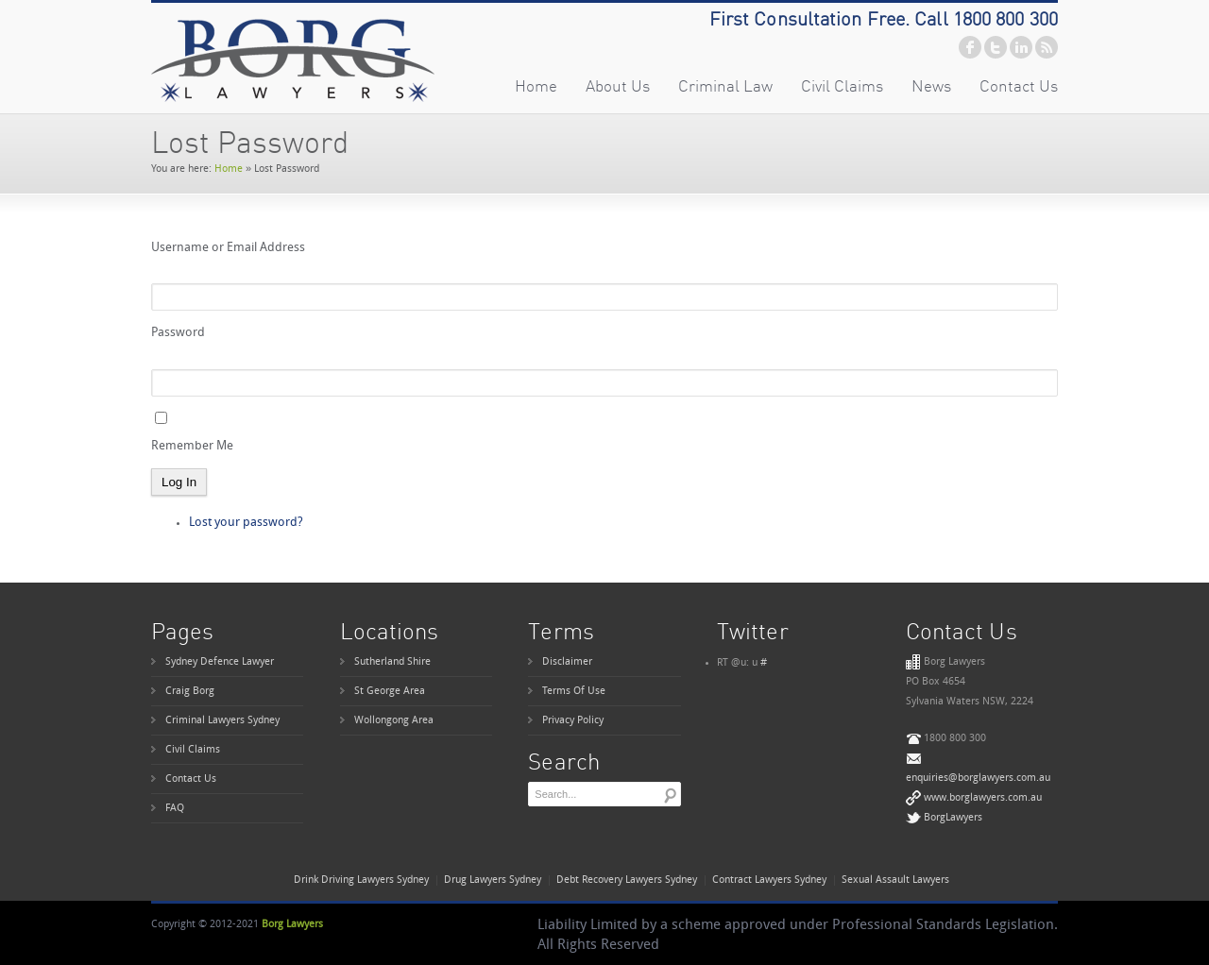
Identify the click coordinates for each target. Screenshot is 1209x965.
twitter (995, 47)
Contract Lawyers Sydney (769, 880)
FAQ (174, 809)
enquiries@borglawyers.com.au (978, 778)
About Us (618, 85)
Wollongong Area (394, 721)
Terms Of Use (573, 691)
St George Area (389, 691)
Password (178, 333)
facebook (970, 47)
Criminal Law (725, 85)
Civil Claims (842, 85)
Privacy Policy (573, 721)
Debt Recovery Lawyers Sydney (626, 880)
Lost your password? (246, 522)
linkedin (1021, 47)
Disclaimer (567, 662)
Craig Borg (189, 691)
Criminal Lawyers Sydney (222, 721)
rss (1046, 47)
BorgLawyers (953, 818)
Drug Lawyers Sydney (492, 880)
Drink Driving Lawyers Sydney (361, 880)
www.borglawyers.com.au (983, 798)
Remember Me (192, 446)
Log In (179, 482)
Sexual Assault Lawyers (895, 880)
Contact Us (1018, 85)
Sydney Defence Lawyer (219, 662)
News (931, 85)
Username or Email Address (228, 248)
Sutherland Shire (392, 662)
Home (536, 85)
